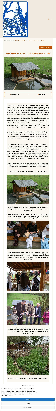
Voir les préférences (28, 407)
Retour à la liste (45, 47)
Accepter (28, 399)
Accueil (6, 40)
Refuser (28, 403)
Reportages (11, 40)
